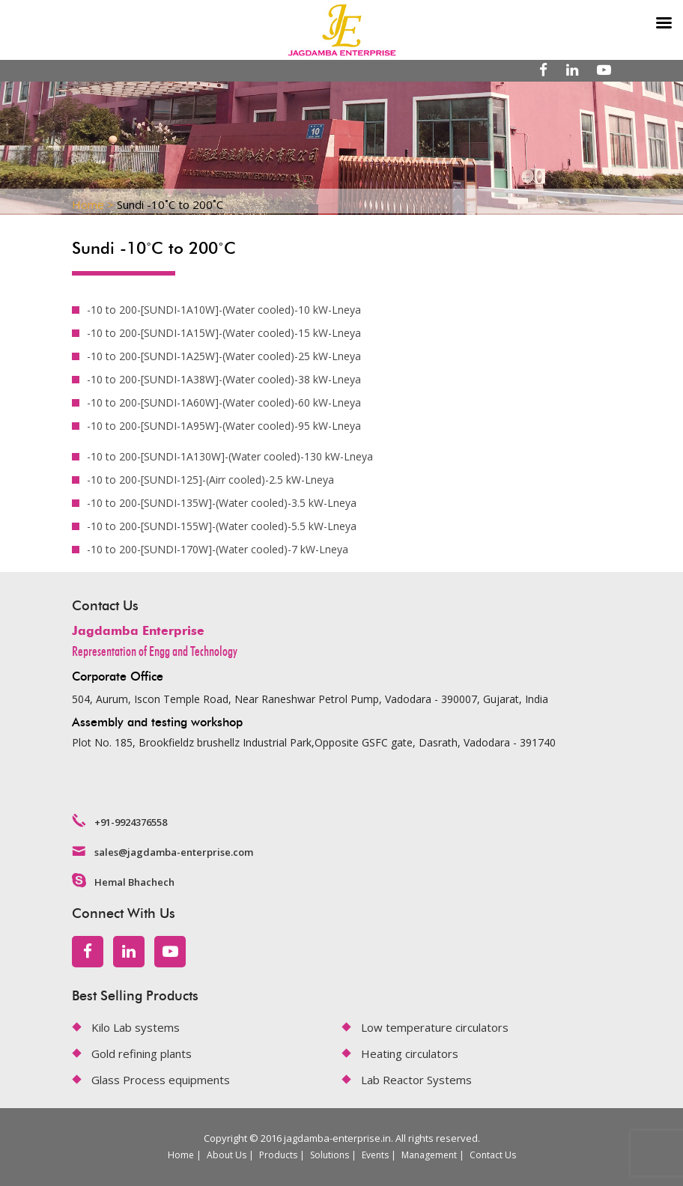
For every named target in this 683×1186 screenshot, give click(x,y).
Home (181, 1155)
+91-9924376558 (130, 822)
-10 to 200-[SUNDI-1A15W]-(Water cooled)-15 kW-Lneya (224, 333)
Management (429, 1155)
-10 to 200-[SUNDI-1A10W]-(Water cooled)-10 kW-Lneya (224, 309)
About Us (226, 1155)
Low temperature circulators (435, 1027)
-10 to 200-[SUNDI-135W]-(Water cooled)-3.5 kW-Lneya (221, 503)
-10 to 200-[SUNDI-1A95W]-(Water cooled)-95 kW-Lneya (224, 426)
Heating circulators (409, 1053)
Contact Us (493, 1155)
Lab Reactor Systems (416, 1079)
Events (375, 1155)
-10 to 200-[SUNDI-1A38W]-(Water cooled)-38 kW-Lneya (224, 379)
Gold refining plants (141, 1053)
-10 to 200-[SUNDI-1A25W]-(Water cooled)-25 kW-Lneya (224, 356)
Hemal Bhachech (134, 882)
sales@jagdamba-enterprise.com (173, 852)
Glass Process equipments (160, 1079)
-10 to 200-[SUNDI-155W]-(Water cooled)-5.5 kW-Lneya (221, 526)
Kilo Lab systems (135, 1027)
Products (278, 1155)
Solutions (329, 1155)
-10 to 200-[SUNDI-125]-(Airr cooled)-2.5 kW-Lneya (210, 479)
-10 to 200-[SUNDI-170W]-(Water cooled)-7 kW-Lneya (217, 549)
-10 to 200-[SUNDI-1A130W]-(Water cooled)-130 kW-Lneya (230, 456)
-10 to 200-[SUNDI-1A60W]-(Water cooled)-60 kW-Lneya (224, 402)
